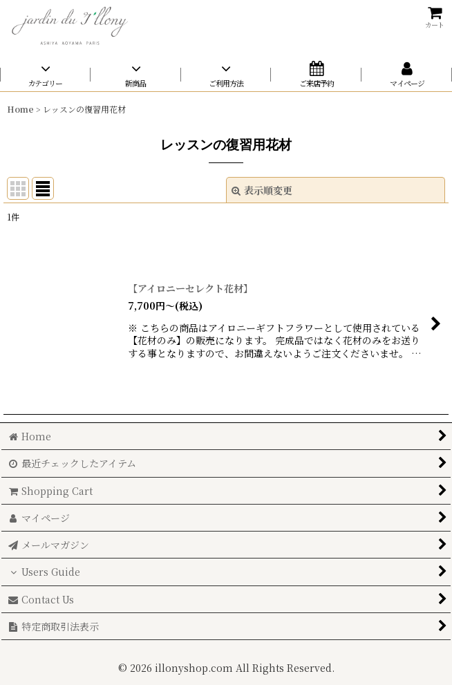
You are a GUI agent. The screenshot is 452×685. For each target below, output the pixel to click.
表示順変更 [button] (262, 190)
